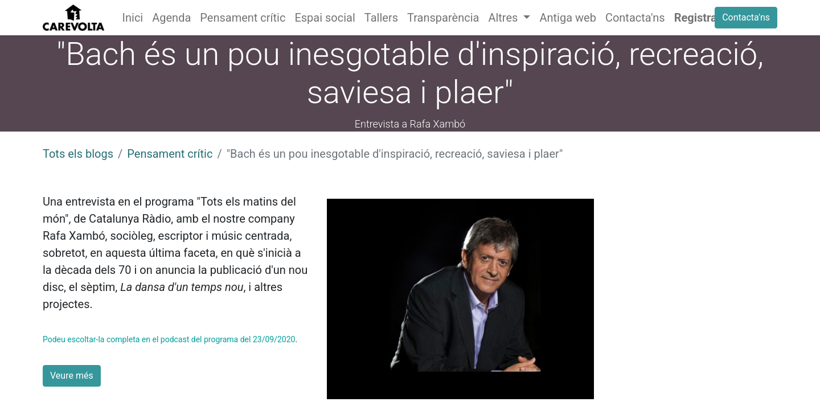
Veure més (71, 375)
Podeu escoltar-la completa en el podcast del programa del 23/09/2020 (169, 339)
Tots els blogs (78, 154)
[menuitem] (133, 18)
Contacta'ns (746, 17)
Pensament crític (169, 154)
